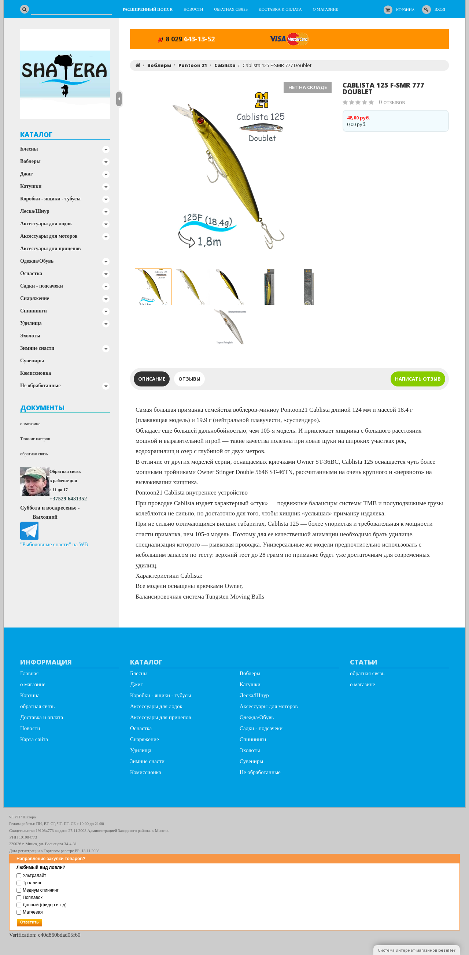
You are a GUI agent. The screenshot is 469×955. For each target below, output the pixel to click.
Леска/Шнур (34, 211)
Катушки (30, 186)
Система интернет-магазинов (416, 950)
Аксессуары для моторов (49, 236)
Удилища (31, 323)
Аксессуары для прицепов (50, 248)
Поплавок (29, 897)
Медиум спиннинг (37, 890)
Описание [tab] (151, 378)
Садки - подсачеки (41, 286)
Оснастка (31, 273)
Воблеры (30, 161)
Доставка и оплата (41, 717)
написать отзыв (418, 378)
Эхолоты (30, 335)
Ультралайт (31, 875)
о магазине (30, 423)
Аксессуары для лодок (46, 223)
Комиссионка (35, 373)
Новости (30, 728)
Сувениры (32, 360)
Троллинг (28, 882)
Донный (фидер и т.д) (41, 904)
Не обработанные (40, 385)
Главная (29, 673)
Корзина (405, 9)
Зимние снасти (37, 348)
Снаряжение (34, 298)
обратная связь (34, 453)
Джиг (26, 174)
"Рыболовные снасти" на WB (54, 544)
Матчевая (29, 912)
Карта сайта (34, 739)
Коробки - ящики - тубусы (50, 198)
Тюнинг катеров (35, 438)
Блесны (29, 149)
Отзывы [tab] (189, 378)
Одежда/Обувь (36, 261)
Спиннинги (33, 311)
